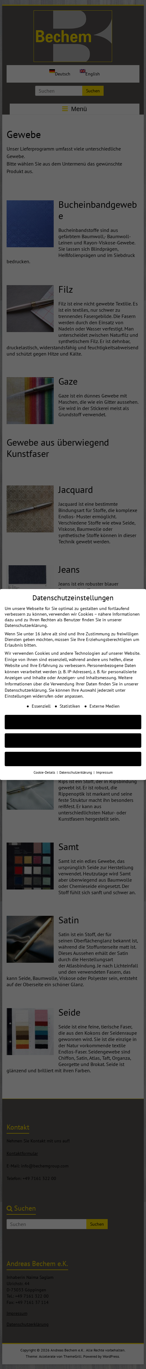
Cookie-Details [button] (45, 765)
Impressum (104, 765)
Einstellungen (18, 688)
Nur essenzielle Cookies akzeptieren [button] (73, 732)
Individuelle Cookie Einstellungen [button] (73, 751)
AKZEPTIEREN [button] (73, 714)
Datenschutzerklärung (26, 682)
